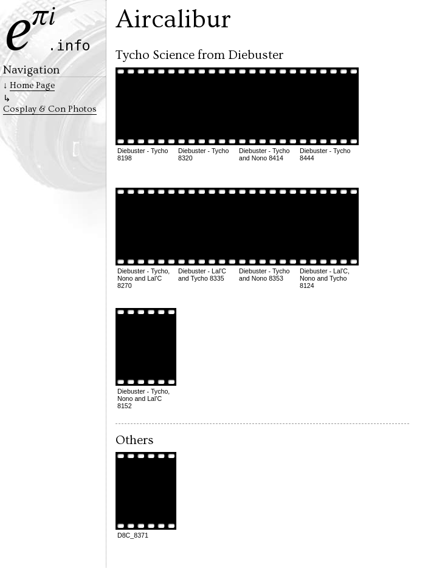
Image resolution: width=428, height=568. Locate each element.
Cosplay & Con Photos (50, 109)
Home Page (32, 85)
